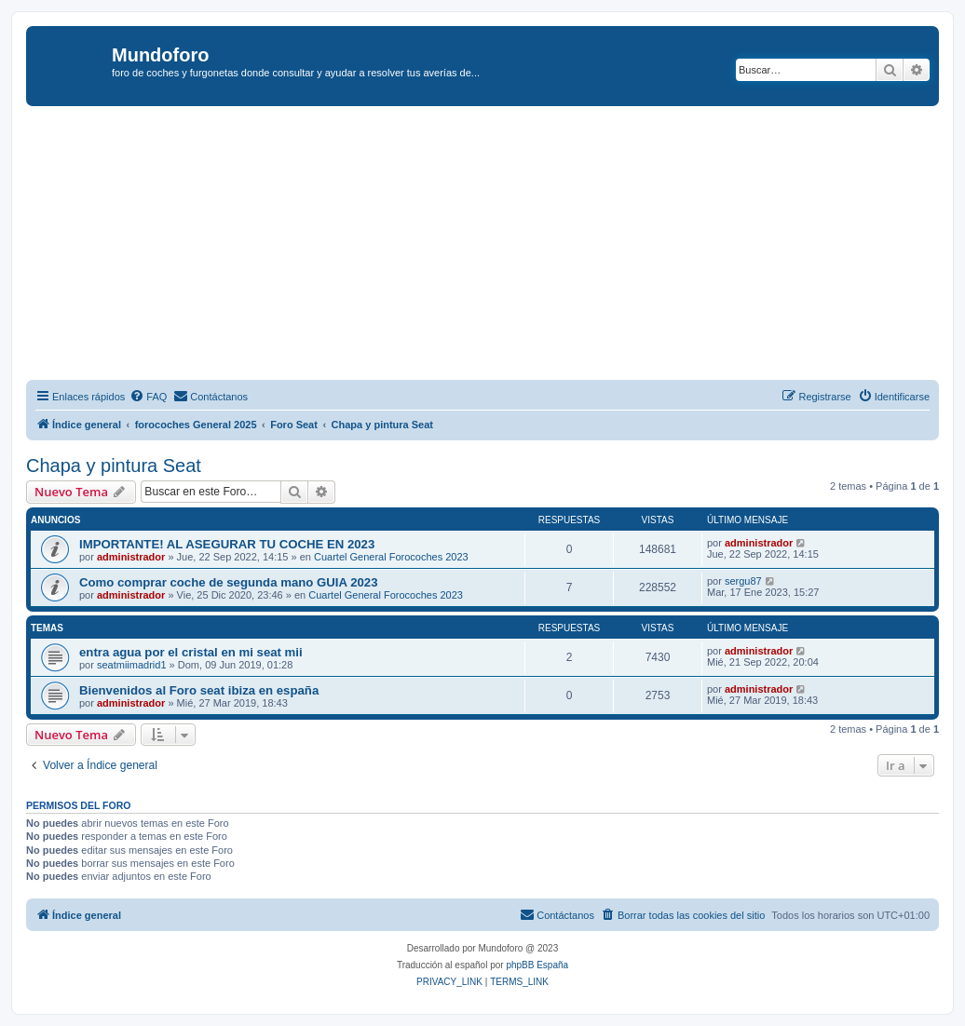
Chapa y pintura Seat (113, 465)
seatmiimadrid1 (132, 664)
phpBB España (537, 965)
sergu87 (743, 581)
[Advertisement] (495, 245)
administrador (131, 556)
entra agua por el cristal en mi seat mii (191, 652)
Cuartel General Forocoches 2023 (391, 556)
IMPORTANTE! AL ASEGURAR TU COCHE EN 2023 (226, 544)
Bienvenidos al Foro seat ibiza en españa (199, 690)
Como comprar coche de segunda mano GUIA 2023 (228, 582)
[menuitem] (148, 396)
